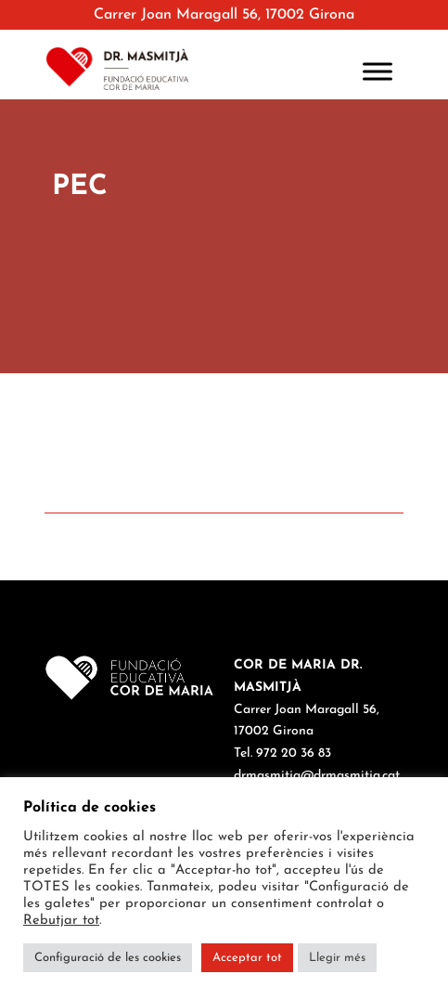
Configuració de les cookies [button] (107, 958)
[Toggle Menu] (377, 71)
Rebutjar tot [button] (61, 921)
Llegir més (337, 958)
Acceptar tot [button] (247, 958)
